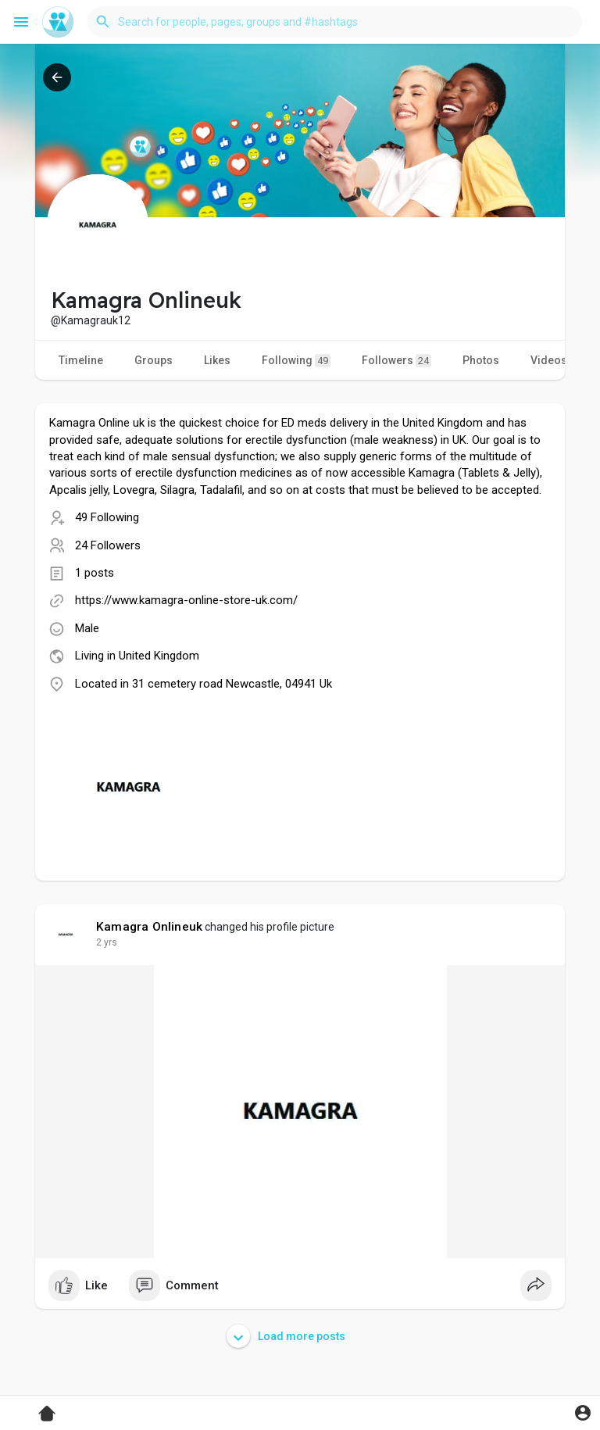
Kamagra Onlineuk (149, 927)
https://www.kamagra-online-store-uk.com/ (186, 600)
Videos (548, 360)
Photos (480, 360)
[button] (335, 22)
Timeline (81, 360)
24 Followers (108, 545)
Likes (217, 360)
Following (296, 360)
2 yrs (106, 942)
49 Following (107, 517)
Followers (396, 360)
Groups (153, 360)
